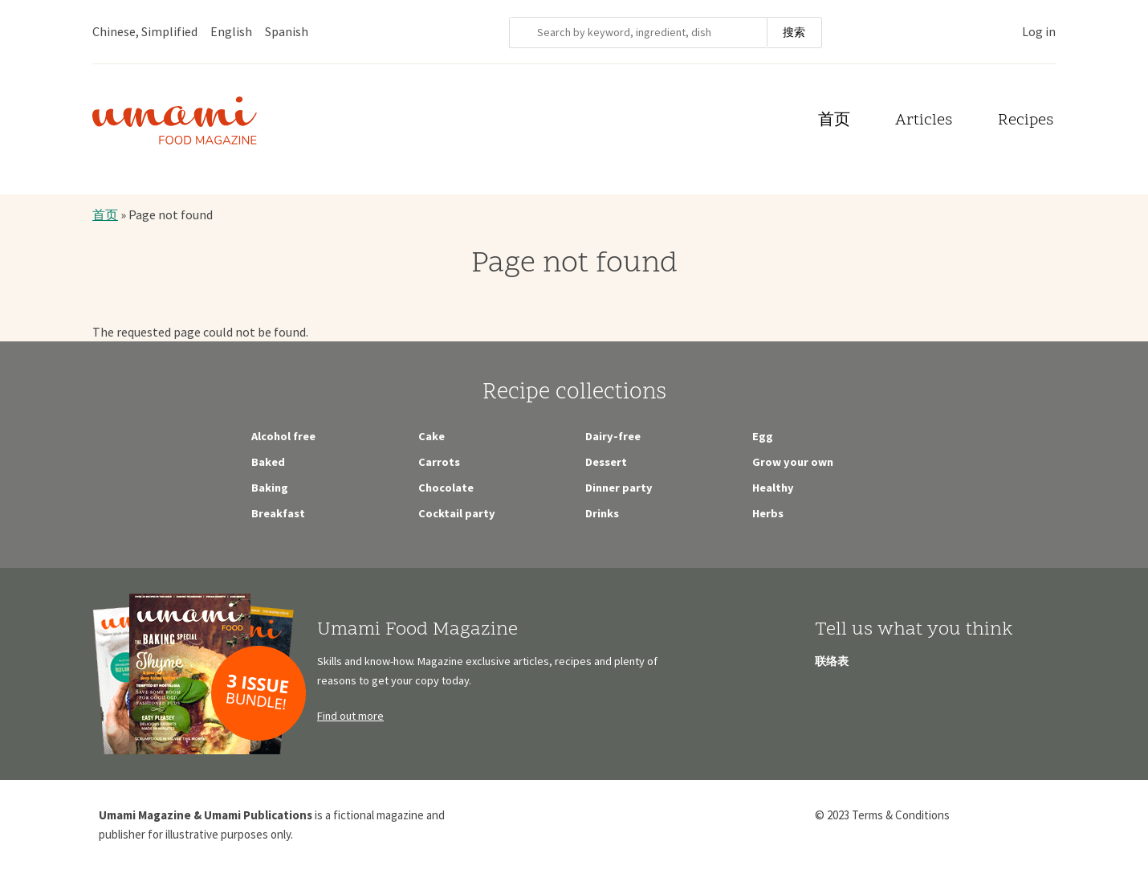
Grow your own (792, 462)
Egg (762, 436)
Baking (269, 487)
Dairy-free (613, 436)
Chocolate (446, 487)
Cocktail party (456, 513)
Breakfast (278, 513)
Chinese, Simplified (144, 31)
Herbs (768, 513)
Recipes (1025, 121)
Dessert (606, 462)
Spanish (286, 31)
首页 (834, 121)
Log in (1039, 31)
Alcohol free (283, 436)
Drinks (602, 513)
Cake (431, 436)
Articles (923, 121)
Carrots (439, 462)
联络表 (832, 661)
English (231, 31)
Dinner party (619, 487)
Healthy (773, 487)
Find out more (350, 715)
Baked (268, 462)
